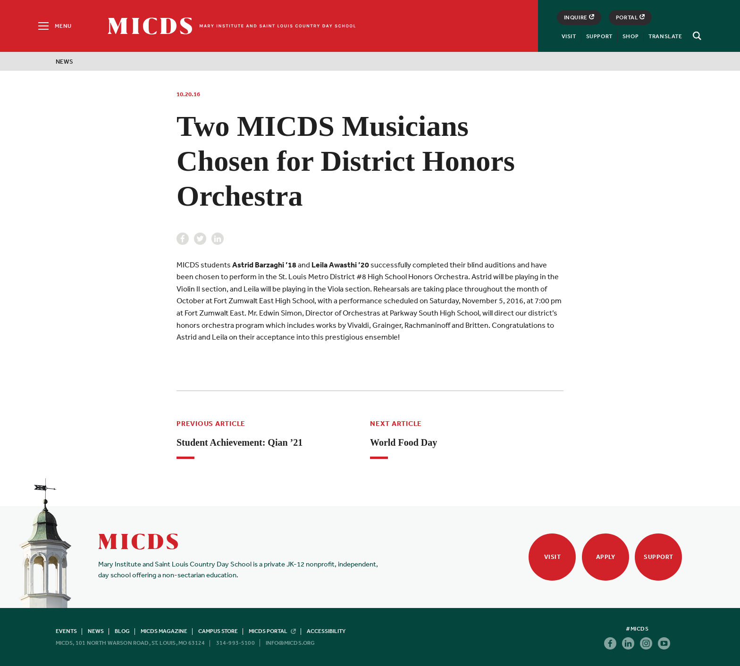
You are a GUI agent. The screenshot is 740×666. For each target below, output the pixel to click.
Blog (122, 631)
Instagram (646, 643)
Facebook (183, 239)
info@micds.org (290, 643)
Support (599, 36)
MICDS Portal (272, 631)
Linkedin (217, 239)
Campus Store (218, 631)
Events (66, 631)
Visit (569, 36)
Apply (605, 557)
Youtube (664, 643)
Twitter (200, 239)
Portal (630, 17)
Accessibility (326, 631)
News (65, 62)
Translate (665, 36)
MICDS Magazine (164, 631)
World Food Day (403, 442)
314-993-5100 (235, 643)
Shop (630, 36)
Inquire (579, 17)
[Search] (695, 35)
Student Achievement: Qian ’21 (240, 442)
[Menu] (54, 26)
